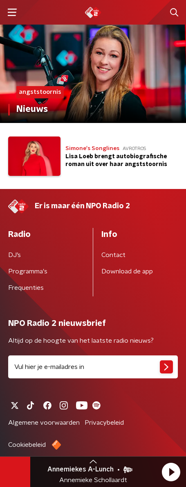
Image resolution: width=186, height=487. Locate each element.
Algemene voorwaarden (44, 422)
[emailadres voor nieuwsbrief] (93, 366)
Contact (113, 255)
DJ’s (14, 255)
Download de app (127, 271)
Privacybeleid (104, 422)
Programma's (27, 271)
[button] (171, 472)
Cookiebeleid (27, 444)
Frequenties (26, 287)
